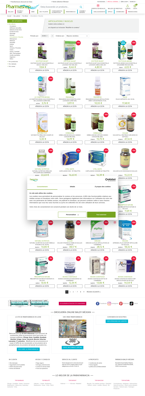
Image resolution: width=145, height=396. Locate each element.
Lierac (94, 385)
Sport (11, 46)
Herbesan (126, 383)
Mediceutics (10, 385)
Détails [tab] (72, 186)
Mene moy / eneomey (21, 385)
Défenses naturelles (15, 28)
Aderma (36, 383)
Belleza (10, 12)
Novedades (101, 2)
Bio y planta (44, 12)
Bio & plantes (17, 21)
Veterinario (120, 12)
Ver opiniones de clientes (117, 321)
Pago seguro (40, 363)
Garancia (26, 383)
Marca (44, 36)
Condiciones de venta (95, 363)
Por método (12, 64)
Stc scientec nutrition (98, 383)
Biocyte (89, 383)
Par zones (12, 66)
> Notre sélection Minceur (60, 2)
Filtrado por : (34, 36)
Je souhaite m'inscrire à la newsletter (72, 303)
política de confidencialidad (97, 366)
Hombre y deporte (82, 11)
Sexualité (12, 42)
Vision (11, 50)
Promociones (132, 12)
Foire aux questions (42, 368)
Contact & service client (43, 366)
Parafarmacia (71, 12)
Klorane (72, 383)
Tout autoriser (101, 214)
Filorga (9, 383)
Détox (11, 59)
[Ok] (82, 7)
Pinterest (124, 303)
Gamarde (10, 387)
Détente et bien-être (16, 30)
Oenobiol (108, 383)
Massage (12, 33)
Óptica (110, 12)
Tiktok (134, 303)
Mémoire (12, 41)
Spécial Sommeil (113, 2)
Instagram (112, 303)
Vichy (15, 387)
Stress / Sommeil (14, 51)
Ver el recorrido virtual (72, 348)
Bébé (32, 12)
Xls (109, 385)
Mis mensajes (14, 363)
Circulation (13, 26)
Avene (21, 383)
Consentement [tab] (42, 186)
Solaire (12, 44)
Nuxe (43, 385)
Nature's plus (123, 387)
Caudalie (15, 383)
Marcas (132, 2)
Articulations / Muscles (16, 37)
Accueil (9, 16)
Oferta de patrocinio (16, 366)
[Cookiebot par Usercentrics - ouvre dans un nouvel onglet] (107, 179)
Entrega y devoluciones (43, 365)
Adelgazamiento (99, 12)
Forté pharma (118, 383)
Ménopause (13, 39)
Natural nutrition (119, 385)
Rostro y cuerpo (20, 11)
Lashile (99, 385)
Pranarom (116, 388)
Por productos (13, 61)
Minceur (12, 35)
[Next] (93, 292)
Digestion (12, 57)
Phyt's (52, 385)
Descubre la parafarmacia (28, 349)
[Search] (59, 7)
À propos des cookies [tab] (103, 186)
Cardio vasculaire (15, 55)
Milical (90, 385)
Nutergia (131, 387)
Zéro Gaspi (124, 2)
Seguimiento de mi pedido (17, 365)
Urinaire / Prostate (15, 48)
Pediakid (78, 383)
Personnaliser (72, 214)
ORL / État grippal (15, 53)
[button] (128, 6)
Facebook (101, 303)
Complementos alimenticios (57, 11)
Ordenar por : (60, 36)
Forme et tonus (14, 31)
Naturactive (133, 383)
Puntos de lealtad (15, 368)
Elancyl (105, 385)
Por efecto (25, 16)
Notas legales (93, 365)
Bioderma (48, 383)
